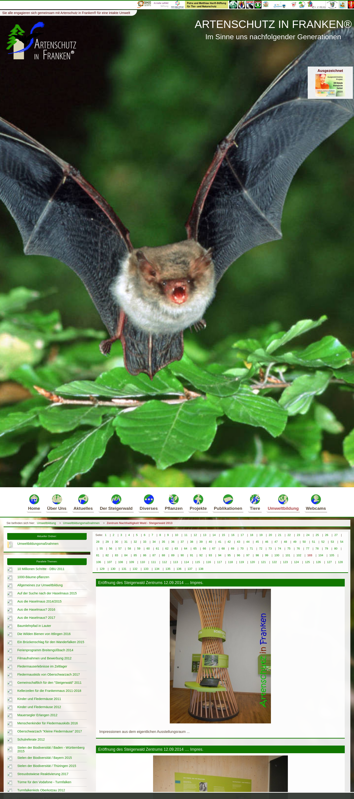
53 (332, 541)
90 (182, 555)
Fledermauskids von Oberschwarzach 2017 (48, 674)
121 (263, 562)
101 (287, 555)
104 (320, 555)
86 (144, 555)
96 (238, 555)
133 (146, 568)
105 (331, 555)
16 (232, 535)
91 (191, 555)
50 (304, 541)
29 (107, 541)
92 (201, 555)
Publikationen (228, 502)
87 (154, 555)
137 (190, 568)
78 (317, 548)
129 (102, 568)
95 (229, 555)
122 (274, 562)
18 (251, 535)
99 (266, 555)
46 (266, 541)
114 (186, 562)
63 (176, 548)
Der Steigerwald (116, 502)
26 (326, 535)
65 (195, 548)
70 (242, 548)
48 (285, 541)
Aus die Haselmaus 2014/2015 (39, 601)
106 (98, 562)
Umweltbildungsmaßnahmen (81, 523)
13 (204, 535)
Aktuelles (83, 502)
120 (252, 562)
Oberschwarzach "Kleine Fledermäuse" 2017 (49, 731)
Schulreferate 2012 (31, 739)
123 (285, 562)
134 (157, 568)
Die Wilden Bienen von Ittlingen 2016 (44, 634)
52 (322, 541)
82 (107, 555)
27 (336, 535)
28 (97, 541)
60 (148, 548)
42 (229, 541)
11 (185, 535)
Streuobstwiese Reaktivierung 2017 (42, 774)
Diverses (149, 502)
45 (257, 541)
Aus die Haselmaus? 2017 (36, 617)
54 (341, 541)
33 (144, 541)
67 (213, 548)
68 (223, 548)
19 (261, 535)
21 (279, 535)
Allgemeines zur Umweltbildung (40, 585)
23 (298, 535)
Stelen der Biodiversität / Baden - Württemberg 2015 (51, 749)
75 (288, 548)
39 (201, 541)
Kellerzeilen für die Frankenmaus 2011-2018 (49, 691)
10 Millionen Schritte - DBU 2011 (41, 569)
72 (260, 548)
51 (313, 541)
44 (247, 541)
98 (257, 555)
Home (34, 502)
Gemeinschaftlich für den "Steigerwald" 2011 (49, 682)
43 (238, 541)
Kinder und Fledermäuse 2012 (39, 707)
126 (318, 562)
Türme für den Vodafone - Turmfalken (44, 782)
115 (197, 562)
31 (126, 541)
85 (135, 555)
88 (163, 555)
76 (298, 548)
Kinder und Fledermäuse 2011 (39, 699)
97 (247, 555)
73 (270, 548)
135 (167, 568)
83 (116, 555)
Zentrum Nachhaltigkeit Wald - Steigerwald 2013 (139, 523)
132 (135, 568)
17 (242, 535)
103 (309, 555)
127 (329, 562)
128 (340, 562)
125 (307, 562)
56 (110, 548)
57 (119, 548)
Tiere (255, 502)
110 (142, 562)
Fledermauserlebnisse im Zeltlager (42, 666)
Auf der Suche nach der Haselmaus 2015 (47, 593)
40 (210, 541)
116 (208, 562)
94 (219, 555)
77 (307, 548)
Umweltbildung (283, 502)
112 (164, 562)
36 (172, 541)
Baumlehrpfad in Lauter (34, 626)
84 (126, 555)
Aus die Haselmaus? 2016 (36, 609)
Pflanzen (174, 502)
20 (270, 535)
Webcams (316, 502)
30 (116, 541)
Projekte (198, 502)
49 (294, 541)
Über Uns (56, 502)
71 (251, 548)
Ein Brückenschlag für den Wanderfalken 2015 (50, 642)
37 (182, 541)
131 (124, 568)
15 (223, 535)
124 (296, 562)
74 (279, 548)
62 (166, 548)
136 (179, 568)
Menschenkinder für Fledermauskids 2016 (47, 723)
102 (298, 555)
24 (308, 535)
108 (120, 562)
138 (200, 568)
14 (214, 535)
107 (109, 562)
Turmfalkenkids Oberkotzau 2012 (41, 790)
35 (163, 541)
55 (101, 548)
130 (113, 568)
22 (289, 535)
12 (195, 535)
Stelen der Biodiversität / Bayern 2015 (44, 758)
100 (277, 555)
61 (157, 548)
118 (230, 562)
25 (317, 535)
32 (135, 541)
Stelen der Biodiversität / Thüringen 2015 (46, 766)
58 (129, 548)
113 (175, 562)
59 (138, 548)
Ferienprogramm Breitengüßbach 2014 (45, 650)
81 (97, 555)
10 (176, 535)
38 (191, 541)
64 (185, 548)
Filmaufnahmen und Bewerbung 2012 (44, 658)
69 (232, 548)
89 (172, 555)
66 (204, 548)
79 (326, 548)
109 (131, 562)
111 (153, 562)
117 (219, 562)
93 (210, 555)
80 (335, 548)
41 (219, 541)
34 (154, 541)
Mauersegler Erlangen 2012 (37, 715)
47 (276, 541)
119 (241, 562)
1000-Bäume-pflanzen (33, 577)
